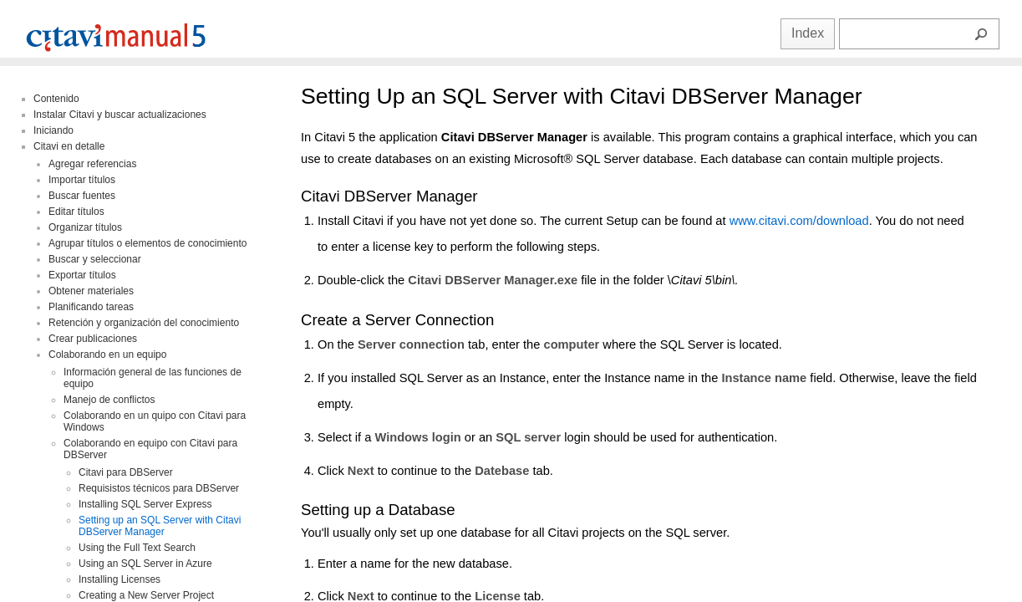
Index (807, 33)
